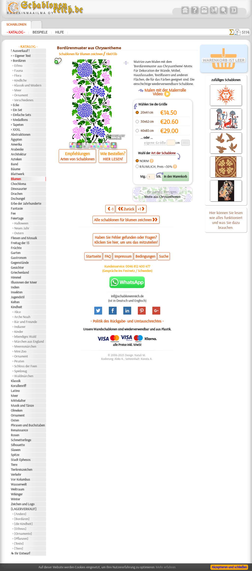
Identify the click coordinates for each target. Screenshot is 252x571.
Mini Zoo (20, 351)
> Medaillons (19, 120)
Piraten (19, 361)
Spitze (15, 455)
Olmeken (16, 410)
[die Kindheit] (23, 523)
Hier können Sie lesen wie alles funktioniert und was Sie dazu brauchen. (226, 220)
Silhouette (18, 445)
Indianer (20, 326)
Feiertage (17, 218)
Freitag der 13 (20, 243)
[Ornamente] (23, 533)
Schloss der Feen (25, 366)
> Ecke (15, 105)
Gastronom (18, 257)
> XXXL (15, 129)
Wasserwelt (19, 484)
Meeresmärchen (25, 346)
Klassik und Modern (27, 85)
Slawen (15, 450)
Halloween (21, 223)
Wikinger (17, 494)
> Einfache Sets (21, 115)
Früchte (16, 248)
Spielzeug (20, 371)
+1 (141, 209)
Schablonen (16, 24)
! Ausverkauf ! (20, 51)
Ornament (21, 95)
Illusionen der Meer (24, 282)
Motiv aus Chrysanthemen (162, 196)
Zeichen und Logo (22, 504)
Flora (17, 75)
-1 (110, 209)
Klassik (15, 381)
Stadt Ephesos (21, 459)
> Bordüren (18, 60)
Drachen (16, 193)
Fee (13, 213)
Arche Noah (22, 317)
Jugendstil (17, 297)
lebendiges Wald (25, 336)
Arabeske (17, 149)
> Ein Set (16, 110)
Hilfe (59, 32)
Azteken (16, 159)
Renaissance (19, 430)
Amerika (16, 144)
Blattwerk (17, 174)
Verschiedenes (23, 100)
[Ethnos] (20, 528)
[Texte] (19, 543)
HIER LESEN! (113, 158)
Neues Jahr (21, 228)
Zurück (126, 209)
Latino (15, 390)
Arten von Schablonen (77, 158)
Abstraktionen (20, 134)
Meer (17, 90)
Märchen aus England (29, 341)
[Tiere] (18, 548)
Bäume (15, 169)
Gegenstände (20, 262)
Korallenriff (18, 386)
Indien (15, 287)
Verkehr (16, 474)
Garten (15, 253)
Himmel (16, 277)
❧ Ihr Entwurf (20, 553)
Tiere (14, 464)
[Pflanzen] (21, 538)
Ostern (19, 233)
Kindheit (16, 307)
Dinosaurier (19, 188)
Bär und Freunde (25, 321)
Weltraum (17, 489)
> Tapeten (17, 124)
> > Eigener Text (21, 55)
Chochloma (18, 184)
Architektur (18, 154)
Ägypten (16, 139)
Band (14, 164)
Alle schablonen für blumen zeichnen (125, 219)
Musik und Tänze (22, 405)
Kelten (15, 302)
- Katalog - (16, 32)
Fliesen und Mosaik (24, 238)
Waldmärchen (23, 376)
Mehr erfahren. (166, 567)
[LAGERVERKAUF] (23, 509)
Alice (17, 312)
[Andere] (20, 514)
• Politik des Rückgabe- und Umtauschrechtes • (127, 321)
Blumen (16, 179)
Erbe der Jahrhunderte (26, 203)
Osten (15, 420)
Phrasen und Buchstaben (28, 425)
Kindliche (20, 80)
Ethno (18, 65)
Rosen (15, 435)
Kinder (18, 331)
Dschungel (18, 198)
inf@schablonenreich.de (127, 296)
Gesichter (17, 267)
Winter (15, 499)
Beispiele (39, 32)
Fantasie (17, 208)
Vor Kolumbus (20, 479)
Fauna (18, 70)
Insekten (16, 292)
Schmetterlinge (21, 440)
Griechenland (20, 272)
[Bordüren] (22, 519)
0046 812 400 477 (138, 266)
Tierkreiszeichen (21, 469)
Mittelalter (18, 400)
